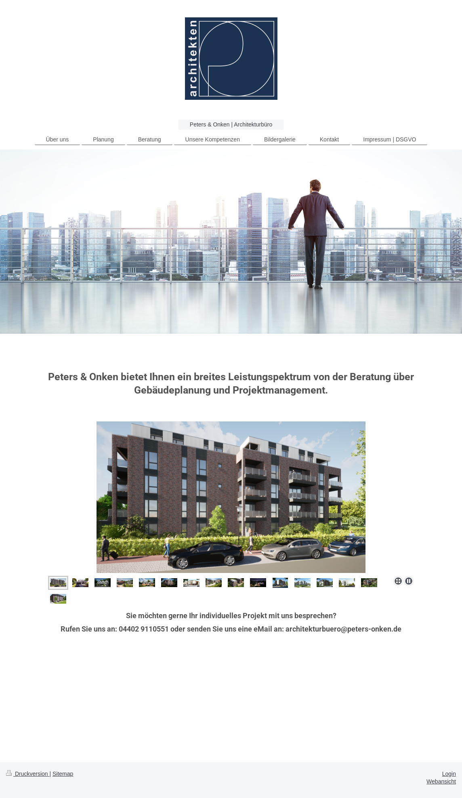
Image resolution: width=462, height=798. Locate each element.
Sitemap (62, 774)
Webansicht (441, 781)
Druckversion (27, 774)
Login (449, 774)
